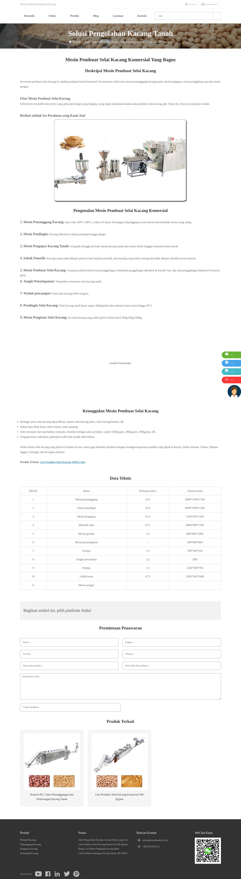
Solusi (52, 15)
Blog (96, 15)
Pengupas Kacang (29, 848)
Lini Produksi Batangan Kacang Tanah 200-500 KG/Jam (104, 853)
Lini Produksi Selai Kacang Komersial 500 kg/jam (103, 844)
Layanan (118, 15)
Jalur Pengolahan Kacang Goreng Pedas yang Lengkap (104, 839)
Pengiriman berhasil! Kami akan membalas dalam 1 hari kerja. (196, 708)
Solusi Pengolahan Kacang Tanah (101, 42)
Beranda (29, 15)
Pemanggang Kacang (30, 844)
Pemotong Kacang (29, 853)
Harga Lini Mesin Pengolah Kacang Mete (98, 848)
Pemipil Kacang (28, 839)
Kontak (141, 15)
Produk (74, 15)
